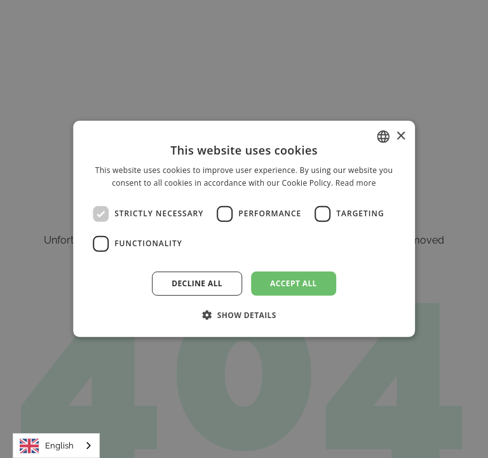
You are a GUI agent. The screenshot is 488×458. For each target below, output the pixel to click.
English (47, 446)
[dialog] (244, 229)
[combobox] (56, 445)
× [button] (400, 136)
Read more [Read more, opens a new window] (356, 182)
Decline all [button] (197, 283)
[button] (244, 315)
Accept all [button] (293, 283)
